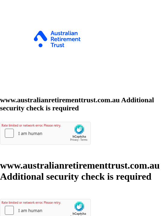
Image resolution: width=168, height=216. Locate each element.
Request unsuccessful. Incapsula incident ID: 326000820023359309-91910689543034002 (84, 108)
